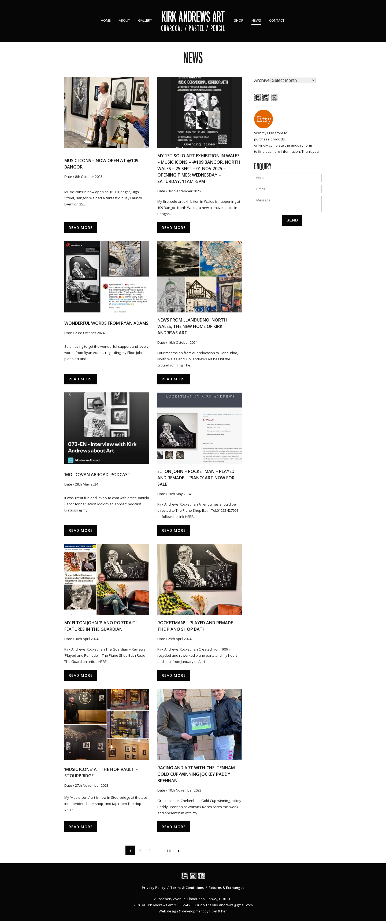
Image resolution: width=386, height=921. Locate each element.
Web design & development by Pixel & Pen (193, 911)
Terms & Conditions (187, 887)
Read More (81, 227)
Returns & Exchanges (226, 887)
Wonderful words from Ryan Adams (106, 323)
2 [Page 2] (140, 850)
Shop (238, 20)
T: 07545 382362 (189, 905)
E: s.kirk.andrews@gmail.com (229, 905)
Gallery (145, 20)
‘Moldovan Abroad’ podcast (97, 474)
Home (106, 20)
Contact (276, 20)
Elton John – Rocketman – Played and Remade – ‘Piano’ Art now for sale (196, 477)
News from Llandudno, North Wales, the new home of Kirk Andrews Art (192, 326)
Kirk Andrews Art (193, 16)
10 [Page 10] (168, 850)
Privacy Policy (153, 887)
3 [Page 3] (150, 850)
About (124, 20)
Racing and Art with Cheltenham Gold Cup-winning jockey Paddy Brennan (196, 774)
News (256, 20)
